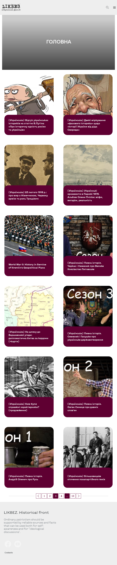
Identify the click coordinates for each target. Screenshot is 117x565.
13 (73, 495)
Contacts (9, 552)
